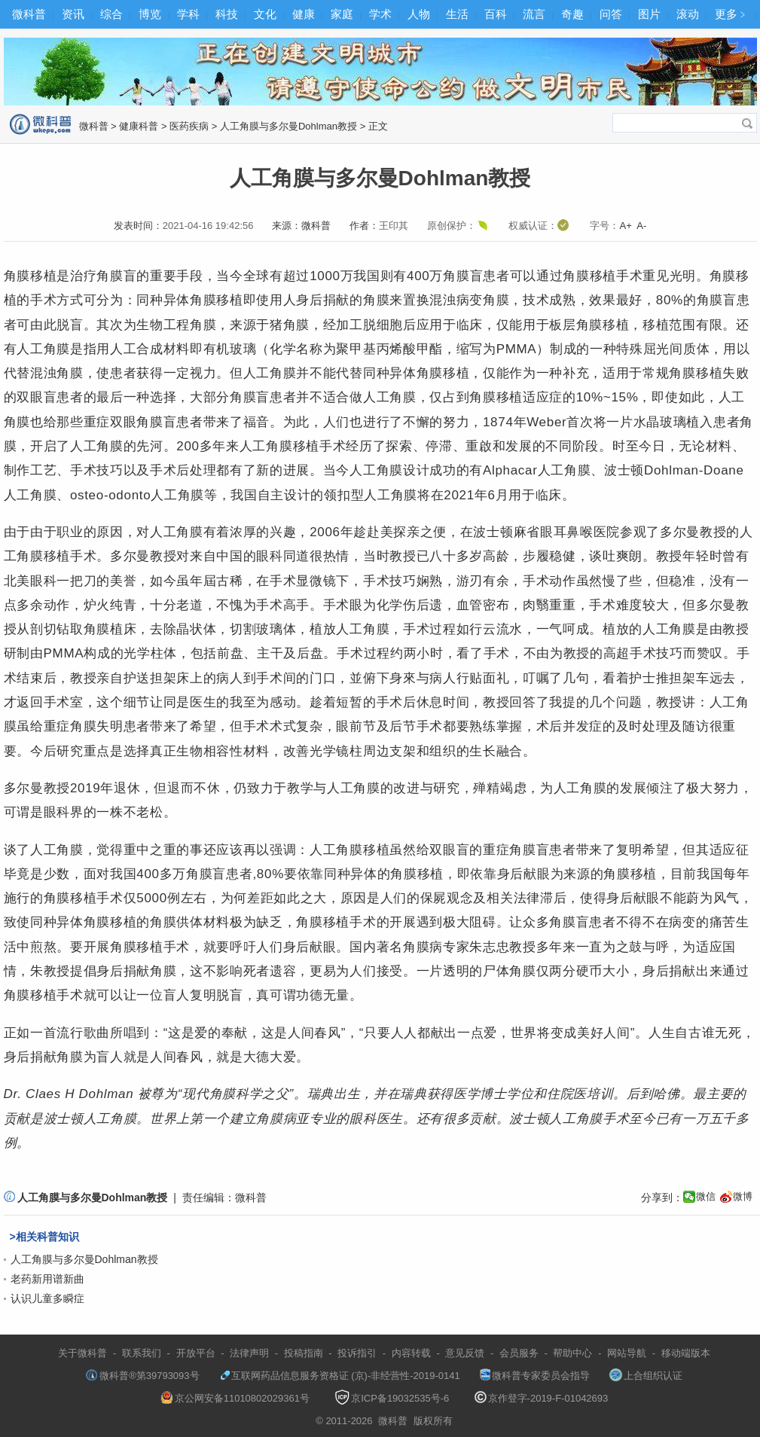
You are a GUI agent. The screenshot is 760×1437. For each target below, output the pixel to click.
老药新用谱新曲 (47, 1279)
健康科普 (138, 126)
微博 (742, 1196)
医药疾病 (189, 126)
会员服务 (519, 1353)
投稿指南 (303, 1353)
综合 (111, 14)
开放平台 (195, 1353)
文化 (265, 14)
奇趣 (572, 14)
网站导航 (626, 1353)
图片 (649, 14)
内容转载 (411, 1353)
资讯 (73, 14)
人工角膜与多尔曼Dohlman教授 (288, 126)
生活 (457, 14)
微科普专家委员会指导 (535, 1375)
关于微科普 (82, 1353)
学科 (188, 14)
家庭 (342, 14)
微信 (706, 1196)
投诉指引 (357, 1353)
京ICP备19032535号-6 (391, 1398)
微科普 (29, 14)
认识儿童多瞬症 (47, 1298)
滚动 (687, 14)
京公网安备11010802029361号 (235, 1398)
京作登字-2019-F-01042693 (542, 1398)
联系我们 (141, 1353)
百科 (495, 14)
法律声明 (249, 1353)
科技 (226, 14)
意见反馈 (464, 1353)
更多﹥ (732, 14)
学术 (380, 14)
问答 (611, 14)
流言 (534, 14)
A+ (625, 225)
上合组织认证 (645, 1375)
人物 (418, 14)
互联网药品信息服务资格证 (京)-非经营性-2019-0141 (339, 1375)
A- (641, 225)
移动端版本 (685, 1353)
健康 (303, 14)
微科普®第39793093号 (142, 1375)
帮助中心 (572, 1353)
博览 (150, 14)
